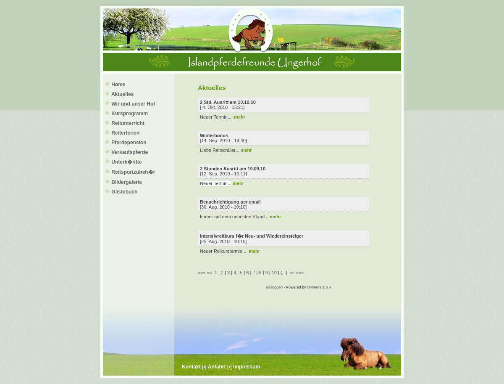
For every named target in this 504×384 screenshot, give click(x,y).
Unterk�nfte (126, 162)
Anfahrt (217, 367)
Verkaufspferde (129, 152)
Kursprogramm (129, 114)
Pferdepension (128, 143)
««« (201, 272)
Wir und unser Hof (133, 104)
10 (274, 272)
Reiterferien (125, 133)
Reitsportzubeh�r (133, 172)
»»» (300, 272)
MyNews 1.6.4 (319, 287)
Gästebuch (124, 192)
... (284, 272)
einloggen (274, 287)
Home (118, 84)
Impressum (246, 367)
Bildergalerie (126, 182)
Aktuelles (122, 94)
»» (291, 272)
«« (209, 272)
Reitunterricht (127, 123)
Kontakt (191, 367)
